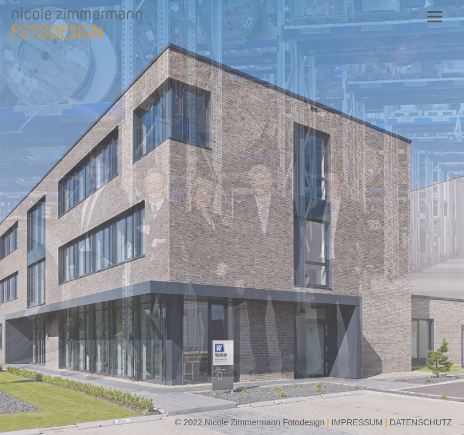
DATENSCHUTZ (421, 422)
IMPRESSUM (357, 422)
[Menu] (434, 16)
